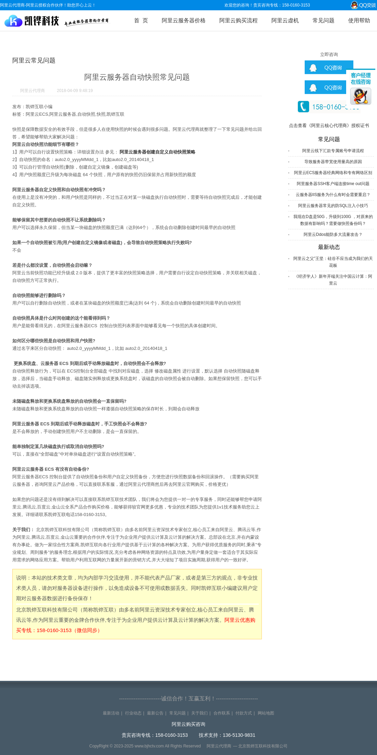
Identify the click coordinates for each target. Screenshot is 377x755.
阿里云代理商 (32, 90)
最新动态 (329, 247)
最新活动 (111, 713)
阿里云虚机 (285, 20)
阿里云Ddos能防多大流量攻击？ (333, 234)
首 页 (141, 20)
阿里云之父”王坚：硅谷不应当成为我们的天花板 (333, 262)
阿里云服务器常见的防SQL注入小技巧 (333, 205)
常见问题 (324, 20)
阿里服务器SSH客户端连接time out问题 (333, 183)
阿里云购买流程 (238, 20)
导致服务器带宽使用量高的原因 (333, 161)
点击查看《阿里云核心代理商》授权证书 (329, 125)
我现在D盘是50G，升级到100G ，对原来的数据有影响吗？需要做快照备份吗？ (333, 220)
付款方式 (243, 713)
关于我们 (199, 713)
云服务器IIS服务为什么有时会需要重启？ (333, 194)
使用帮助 (359, 20)
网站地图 (266, 713)
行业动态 (133, 713)
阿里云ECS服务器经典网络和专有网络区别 (333, 172)
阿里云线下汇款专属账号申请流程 (333, 150)
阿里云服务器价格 (184, 20)
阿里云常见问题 (34, 60)
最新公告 (155, 713)
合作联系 (222, 713)
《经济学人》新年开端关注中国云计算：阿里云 (333, 280)
